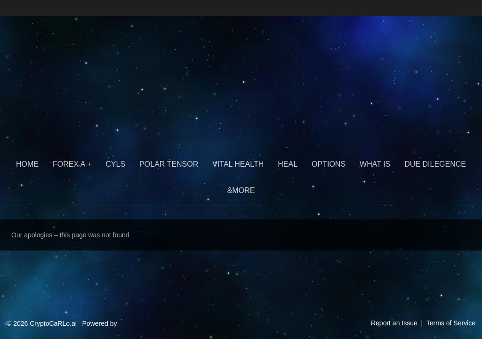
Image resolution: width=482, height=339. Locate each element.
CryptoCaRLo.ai (85, 45)
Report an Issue (394, 323)
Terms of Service (450, 323)
